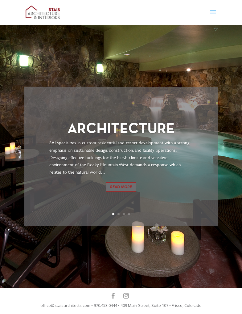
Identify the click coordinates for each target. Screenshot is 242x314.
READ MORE (121, 188)
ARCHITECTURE (121, 130)
